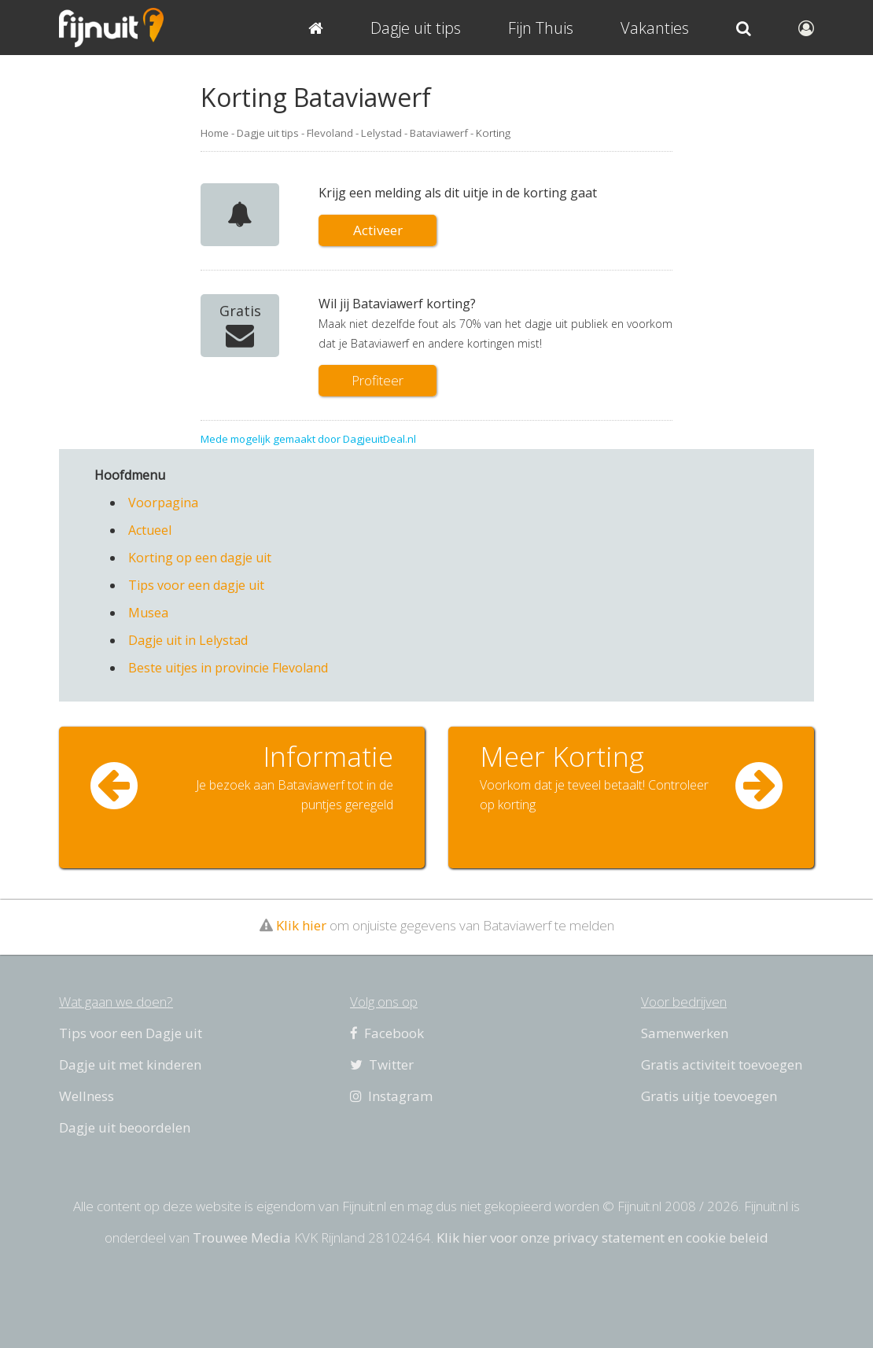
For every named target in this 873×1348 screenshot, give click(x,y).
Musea (148, 612)
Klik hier (301, 925)
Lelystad (381, 133)
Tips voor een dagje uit (196, 585)
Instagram (391, 1096)
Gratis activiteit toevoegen (721, 1064)
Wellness (86, 1096)
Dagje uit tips (268, 133)
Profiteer (377, 380)
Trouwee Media (242, 1237)
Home (215, 133)
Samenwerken (684, 1033)
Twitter (382, 1064)
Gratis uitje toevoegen (709, 1096)
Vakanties (655, 28)
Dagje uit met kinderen (130, 1064)
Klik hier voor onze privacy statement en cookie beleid (602, 1237)
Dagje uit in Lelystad (188, 640)
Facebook (387, 1033)
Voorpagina (163, 502)
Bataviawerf (439, 133)
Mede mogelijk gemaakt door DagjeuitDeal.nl (308, 439)
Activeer (378, 230)
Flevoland (330, 133)
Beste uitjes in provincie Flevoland (228, 667)
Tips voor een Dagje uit (130, 1033)
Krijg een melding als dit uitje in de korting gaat (458, 192)
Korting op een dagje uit (199, 557)
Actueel (149, 530)
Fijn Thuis (540, 28)
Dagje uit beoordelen (124, 1127)
